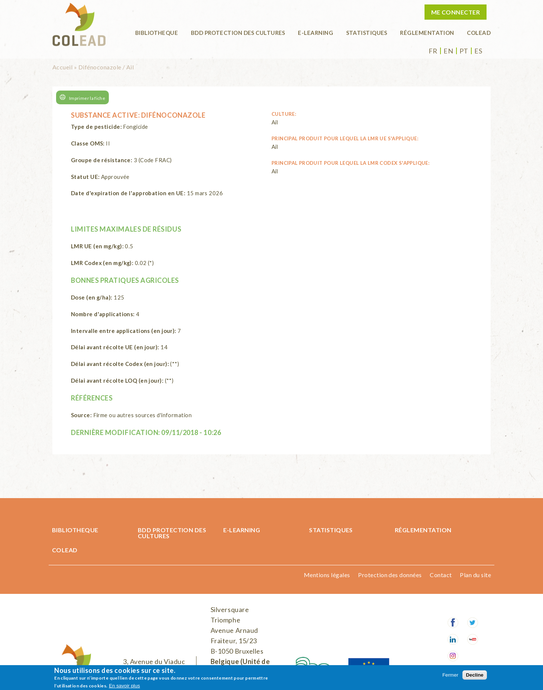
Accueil (62, 67)
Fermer (450, 675)
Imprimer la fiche (87, 98)
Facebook (453, 622)
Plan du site (475, 574)
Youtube (472, 639)
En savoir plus (124, 686)
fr (433, 51)
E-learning (315, 32)
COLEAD (479, 32)
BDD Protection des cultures (238, 32)
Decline (474, 675)
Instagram (453, 656)
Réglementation (427, 32)
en (448, 51)
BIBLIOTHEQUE (156, 32)
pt (463, 51)
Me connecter (455, 12)
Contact (441, 574)
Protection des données (390, 574)
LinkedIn (453, 639)
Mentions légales (327, 574)
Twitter (472, 622)
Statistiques (366, 32)
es (478, 51)
